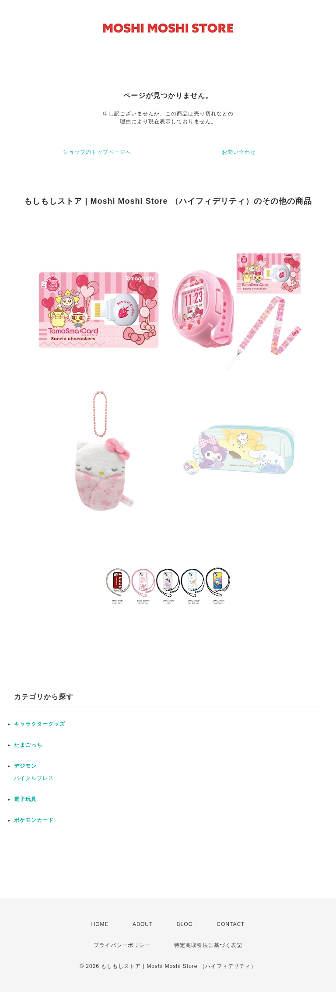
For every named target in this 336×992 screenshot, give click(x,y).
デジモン (25, 766)
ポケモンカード (34, 820)
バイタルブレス (34, 778)
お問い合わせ (239, 152)
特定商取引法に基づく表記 (208, 945)
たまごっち (28, 745)
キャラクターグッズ (39, 724)
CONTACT (231, 924)
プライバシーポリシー (122, 945)
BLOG (185, 924)
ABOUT (143, 924)
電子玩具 (25, 799)
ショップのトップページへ (97, 152)
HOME (100, 924)
